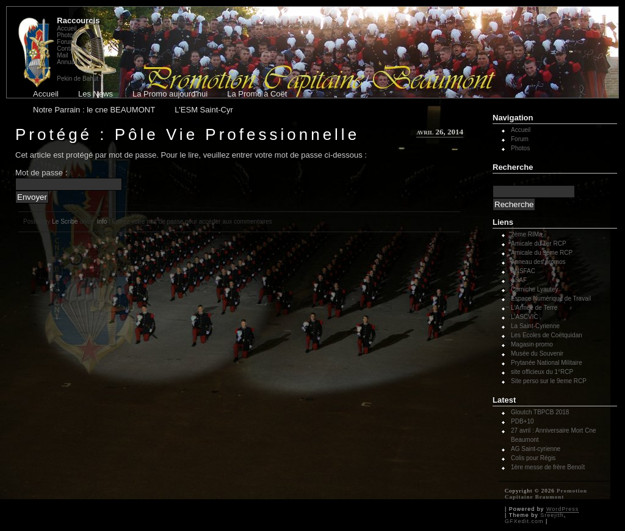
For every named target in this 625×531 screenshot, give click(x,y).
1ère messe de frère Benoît (548, 467)
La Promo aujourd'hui (170, 93)
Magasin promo (532, 344)
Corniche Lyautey (534, 289)
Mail (62, 55)
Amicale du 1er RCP (538, 243)
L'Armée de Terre (534, 307)
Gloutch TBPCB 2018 (540, 412)
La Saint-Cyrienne (535, 326)
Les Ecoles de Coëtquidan (546, 335)
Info (102, 221)
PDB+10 (522, 421)
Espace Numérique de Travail (551, 298)
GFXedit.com (524, 521)
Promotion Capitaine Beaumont (546, 494)
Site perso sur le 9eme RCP (549, 381)
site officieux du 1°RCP (542, 371)
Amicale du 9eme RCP (542, 252)
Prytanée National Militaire (546, 362)
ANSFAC (523, 271)
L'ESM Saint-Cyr (204, 109)
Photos (66, 35)
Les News (95, 93)
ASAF (519, 280)
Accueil (66, 28)
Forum (65, 41)
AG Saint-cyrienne (535, 448)
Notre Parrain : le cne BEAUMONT (94, 109)
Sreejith (552, 515)
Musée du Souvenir (537, 353)
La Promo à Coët (257, 93)
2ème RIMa (527, 234)
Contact (67, 48)
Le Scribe (65, 221)
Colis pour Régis (533, 458)
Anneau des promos (538, 261)
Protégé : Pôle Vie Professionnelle (187, 134)
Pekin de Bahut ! (79, 78)
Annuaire (69, 62)
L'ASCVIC (524, 316)
